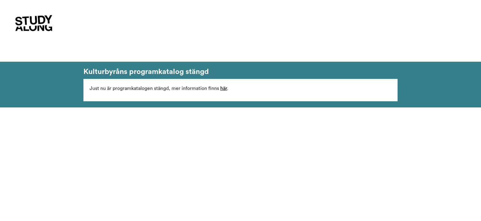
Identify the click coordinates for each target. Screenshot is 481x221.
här (223, 88)
